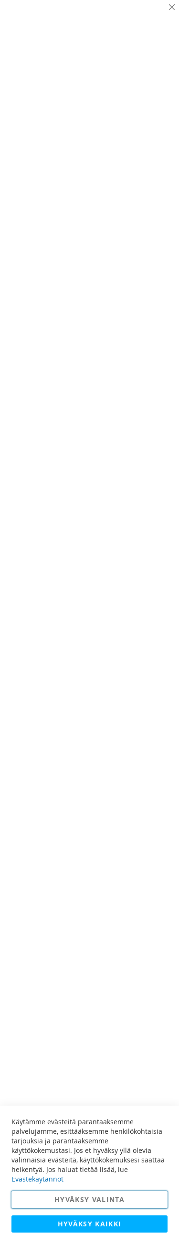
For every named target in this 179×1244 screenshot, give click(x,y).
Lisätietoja (150, 81)
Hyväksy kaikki (90, 1223)
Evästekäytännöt (37, 1178)
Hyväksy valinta (89, 1199)
